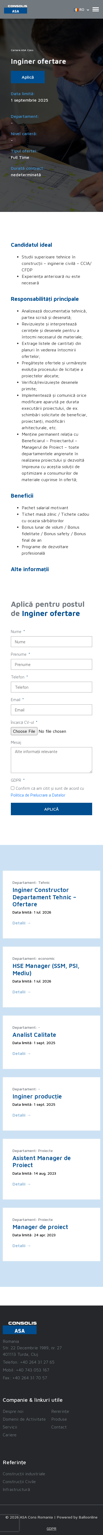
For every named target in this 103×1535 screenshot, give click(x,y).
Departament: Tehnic (31, 882)
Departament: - (26, 1027)
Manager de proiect (40, 1226)
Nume (16, 631)
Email (16, 699)
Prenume (19, 654)
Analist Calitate (34, 1034)
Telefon (18, 677)
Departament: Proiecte (32, 1150)
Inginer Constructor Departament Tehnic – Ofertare (44, 897)
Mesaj (16, 742)
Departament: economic (33, 958)
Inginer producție (37, 1096)
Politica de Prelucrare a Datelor (38, 795)
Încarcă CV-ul (23, 722)
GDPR (16, 780)
